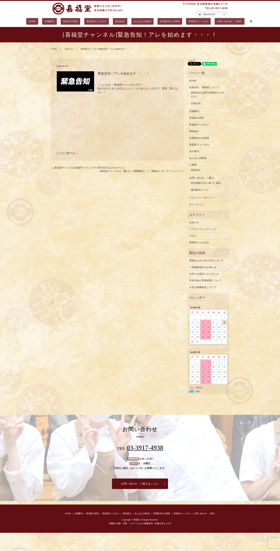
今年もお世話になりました (204, 274)
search (236, 21)
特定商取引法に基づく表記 (206, 183)
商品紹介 (119, 22)
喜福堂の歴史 (76, 22)
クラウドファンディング (203, 229)
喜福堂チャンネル (188, 22)
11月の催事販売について (202, 287)
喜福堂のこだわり (99, 22)
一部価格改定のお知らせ (203, 267)
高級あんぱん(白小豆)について (206, 260)
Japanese (206, 14)
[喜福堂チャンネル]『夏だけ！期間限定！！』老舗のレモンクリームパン (140, 171)
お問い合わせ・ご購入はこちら (140, 483)
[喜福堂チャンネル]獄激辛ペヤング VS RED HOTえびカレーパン (89, 167)
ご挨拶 (193, 164)
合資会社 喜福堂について (204, 87)
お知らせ (68, 49)
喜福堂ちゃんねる (199, 242)
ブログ (193, 235)
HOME (45, 22)
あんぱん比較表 (138, 22)
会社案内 (194, 151)
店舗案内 (58, 22)
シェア (191, 60)
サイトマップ (196, 204)
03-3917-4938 (145, 447)
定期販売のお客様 (162, 22)
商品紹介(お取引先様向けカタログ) (207, 94)
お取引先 (196, 103)
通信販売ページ (199, 190)
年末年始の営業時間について (205, 280)
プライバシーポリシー (201, 197)
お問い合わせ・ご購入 (216, 22)
